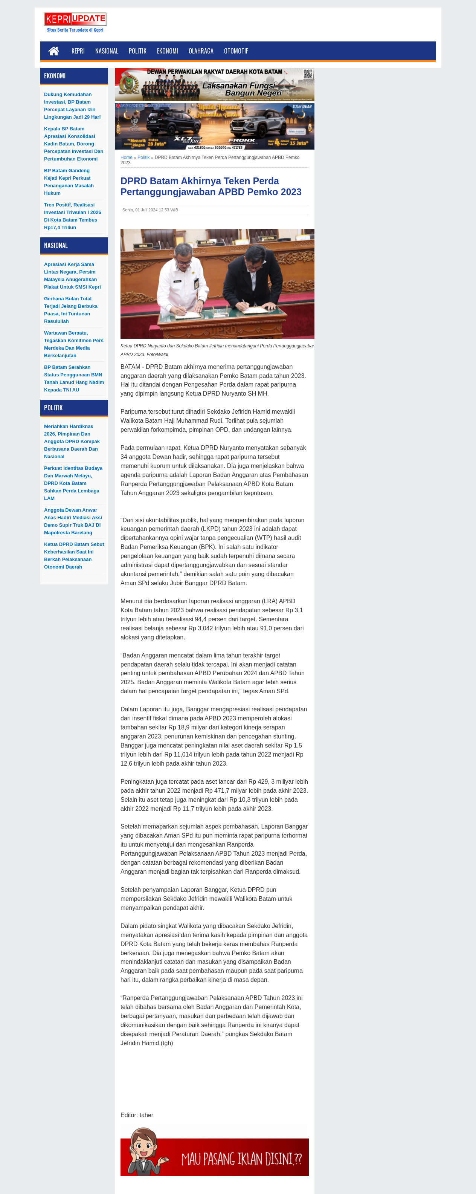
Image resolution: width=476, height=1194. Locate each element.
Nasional (106, 50)
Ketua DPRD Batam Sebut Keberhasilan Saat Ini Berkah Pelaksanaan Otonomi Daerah (74, 555)
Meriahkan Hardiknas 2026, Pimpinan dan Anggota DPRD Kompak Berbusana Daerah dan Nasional (72, 441)
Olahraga (201, 50)
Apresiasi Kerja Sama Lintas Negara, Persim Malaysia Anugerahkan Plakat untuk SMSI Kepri (72, 275)
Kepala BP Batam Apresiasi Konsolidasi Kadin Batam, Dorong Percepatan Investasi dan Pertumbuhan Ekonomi (74, 144)
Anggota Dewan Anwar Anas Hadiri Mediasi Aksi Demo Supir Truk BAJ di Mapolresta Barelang (73, 521)
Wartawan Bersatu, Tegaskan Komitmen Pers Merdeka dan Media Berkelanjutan (74, 344)
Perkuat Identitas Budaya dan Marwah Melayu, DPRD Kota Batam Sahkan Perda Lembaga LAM (73, 483)
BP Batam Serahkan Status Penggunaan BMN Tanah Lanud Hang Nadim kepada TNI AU (74, 378)
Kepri (78, 50)
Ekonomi (167, 50)
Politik (137, 50)
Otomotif (236, 50)
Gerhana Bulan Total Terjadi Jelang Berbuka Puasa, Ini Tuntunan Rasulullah (71, 310)
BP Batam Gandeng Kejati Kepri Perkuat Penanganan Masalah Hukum (69, 182)
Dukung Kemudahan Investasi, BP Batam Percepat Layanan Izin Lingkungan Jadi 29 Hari (72, 106)
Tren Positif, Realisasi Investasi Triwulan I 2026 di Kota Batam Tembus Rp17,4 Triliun (72, 216)
